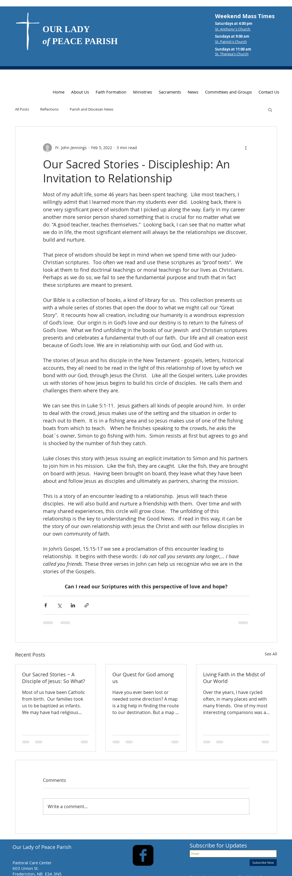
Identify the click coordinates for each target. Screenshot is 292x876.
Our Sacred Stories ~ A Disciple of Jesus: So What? (53, 677)
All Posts (22, 109)
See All (271, 654)
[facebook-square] (143, 855)
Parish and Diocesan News (91, 109)
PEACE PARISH (80, 41)
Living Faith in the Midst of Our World (234, 677)
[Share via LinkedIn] (73, 605)
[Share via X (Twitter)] (59, 605)
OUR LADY (66, 29)
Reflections (49, 109)
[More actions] (246, 147)
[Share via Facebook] (45, 605)
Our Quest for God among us (143, 677)
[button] (270, 109)
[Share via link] (86, 605)
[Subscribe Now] (263, 862)
